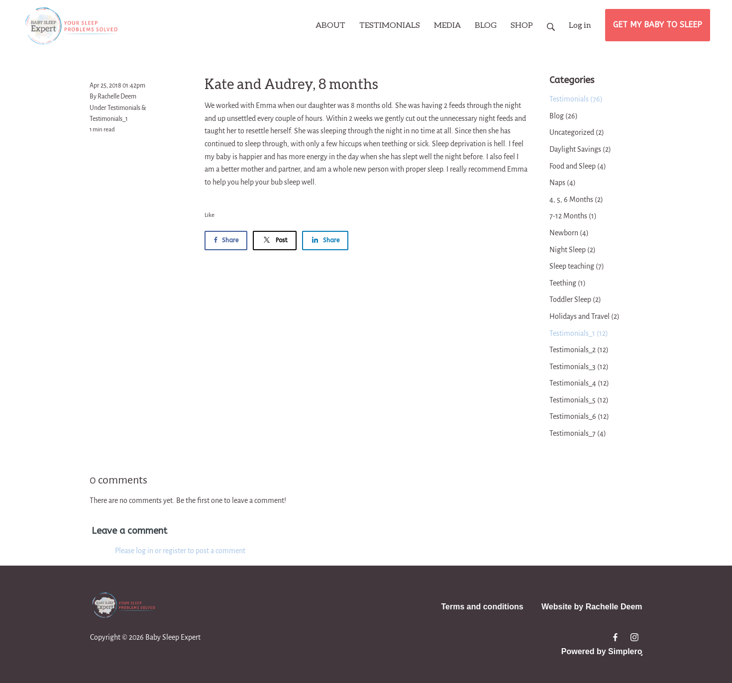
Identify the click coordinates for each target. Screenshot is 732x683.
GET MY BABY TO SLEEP (657, 24)
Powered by (601, 651)
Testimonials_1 (109, 118)
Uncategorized (576, 132)
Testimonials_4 (579, 383)
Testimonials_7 (577, 433)
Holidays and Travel (584, 316)
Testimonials (123, 107)
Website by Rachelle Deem (591, 606)
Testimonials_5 (579, 400)
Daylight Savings (580, 149)
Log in (580, 24)
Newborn (569, 233)
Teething (567, 283)
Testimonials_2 (579, 350)
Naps (562, 183)
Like (209, 215)
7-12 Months (573, 216)
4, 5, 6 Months (576, 199)
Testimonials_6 (579, 416)
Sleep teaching (576, 266)
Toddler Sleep (575, 299)
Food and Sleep (577, 166)
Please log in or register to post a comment (180, 551)
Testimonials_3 (579, 367)
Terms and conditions (482, 606)
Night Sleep (572, 250)
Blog (563, 116)
